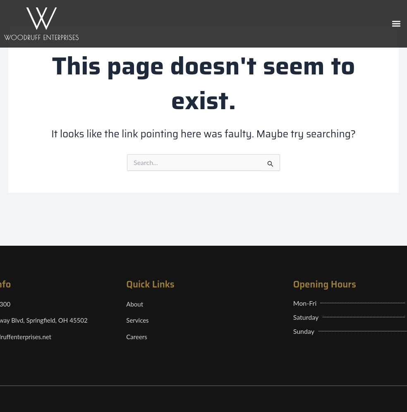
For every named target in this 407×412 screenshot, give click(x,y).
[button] (396, 24)
